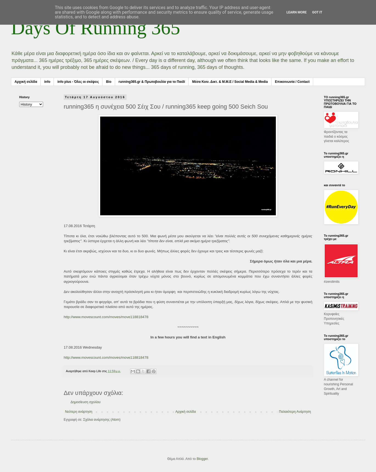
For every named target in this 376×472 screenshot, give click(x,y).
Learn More (297, 12)
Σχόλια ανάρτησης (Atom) (101, 420)
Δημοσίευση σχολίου (85, 402)
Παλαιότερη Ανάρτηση (295, 412)
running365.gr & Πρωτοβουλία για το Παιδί (152, 82)
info (47, 82)
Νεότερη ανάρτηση (78, 412)
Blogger (202, 459)
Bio (108, 82)
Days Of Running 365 (95, 27)
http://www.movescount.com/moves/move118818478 (106, 317)
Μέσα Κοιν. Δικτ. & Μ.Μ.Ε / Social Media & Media (230, 82)
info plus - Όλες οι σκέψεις (78, 82)
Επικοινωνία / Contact (292, 82)
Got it (317, 12)
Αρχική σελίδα (26, 82)
